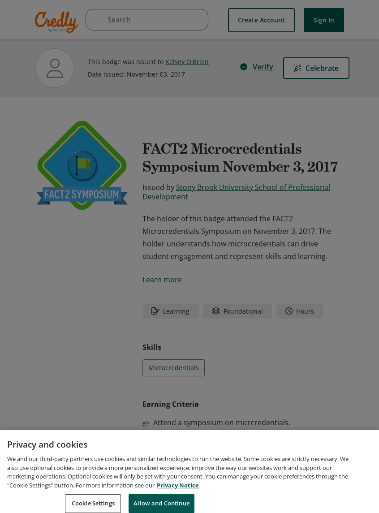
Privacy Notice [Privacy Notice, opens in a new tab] (178, 495)
